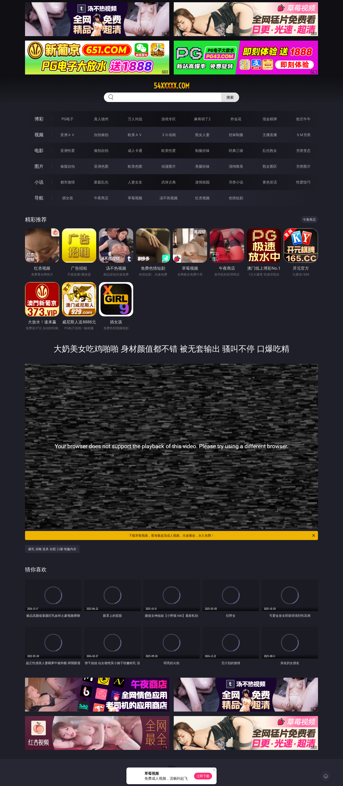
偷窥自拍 (67, 166)
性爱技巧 (303, 182)
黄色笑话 (270, 182)
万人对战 (135, 118)
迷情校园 (202, 182)
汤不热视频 (169, 197)
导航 (38, 198)
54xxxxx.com (172, 85)
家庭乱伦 (101, 182)
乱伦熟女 (270, 150)
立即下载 (203, 776)
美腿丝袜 (202, 166)
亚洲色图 (101, 166)
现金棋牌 (270, 118)
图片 (38, 166)
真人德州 (101, 118)
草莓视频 (135, 197)
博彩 (38, 119)
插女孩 (67, 197)
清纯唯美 (236, 166)
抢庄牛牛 (303, 118)
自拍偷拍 (101, 134)
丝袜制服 (236, 134)
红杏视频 (202, 197)
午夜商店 (101, 197)
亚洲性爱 (67, 150)
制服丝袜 (202, 150)
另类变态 (303, 150)
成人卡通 (135, 150)
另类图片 (303, 166)
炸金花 (236, 118)
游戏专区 (168, 118)
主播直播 (270, 134)
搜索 (230, 97)
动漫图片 (168, 166)
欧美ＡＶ (135, 134)
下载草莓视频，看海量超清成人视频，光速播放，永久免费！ (222, 535)
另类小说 (236, 182)
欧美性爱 (168, 150)
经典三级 (236, 150)
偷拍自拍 (101, 150)
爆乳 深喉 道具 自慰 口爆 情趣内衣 (52, 549)
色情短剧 (236, 197)
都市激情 (67, 182)
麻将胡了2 (202, 118)
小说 (38, 182)
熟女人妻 (202, 134)
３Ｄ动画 (168, 134)
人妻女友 (135, 182)
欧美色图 (135, 166)
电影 (38, 150)
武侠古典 (168, 182)
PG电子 (67, 118)
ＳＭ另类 (303, 134)
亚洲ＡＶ (67, 134)
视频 (38, 135)
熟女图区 (270, 166)
